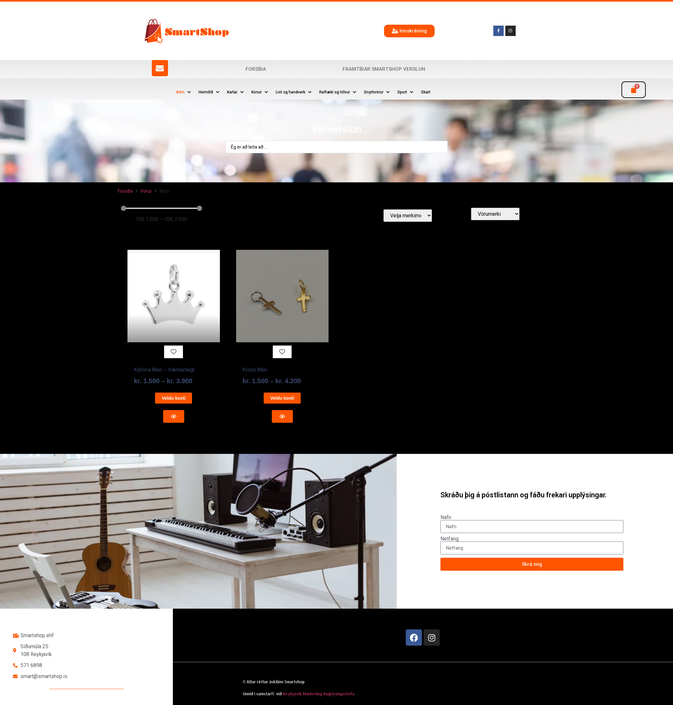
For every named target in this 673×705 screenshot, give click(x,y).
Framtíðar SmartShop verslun (384, 69)
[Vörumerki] (495, 214)
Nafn (445, 517)
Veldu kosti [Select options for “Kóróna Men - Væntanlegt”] (174, 398)
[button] (184, 92)
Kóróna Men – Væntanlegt (164, 369)
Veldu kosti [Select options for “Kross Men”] (282, 398)
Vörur (146, 191)
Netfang (449, 538)
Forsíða (256, 69)
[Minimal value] (161, 208)
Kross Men (255, 369)
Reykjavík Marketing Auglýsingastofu (319, 693)
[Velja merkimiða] (407, 215)
